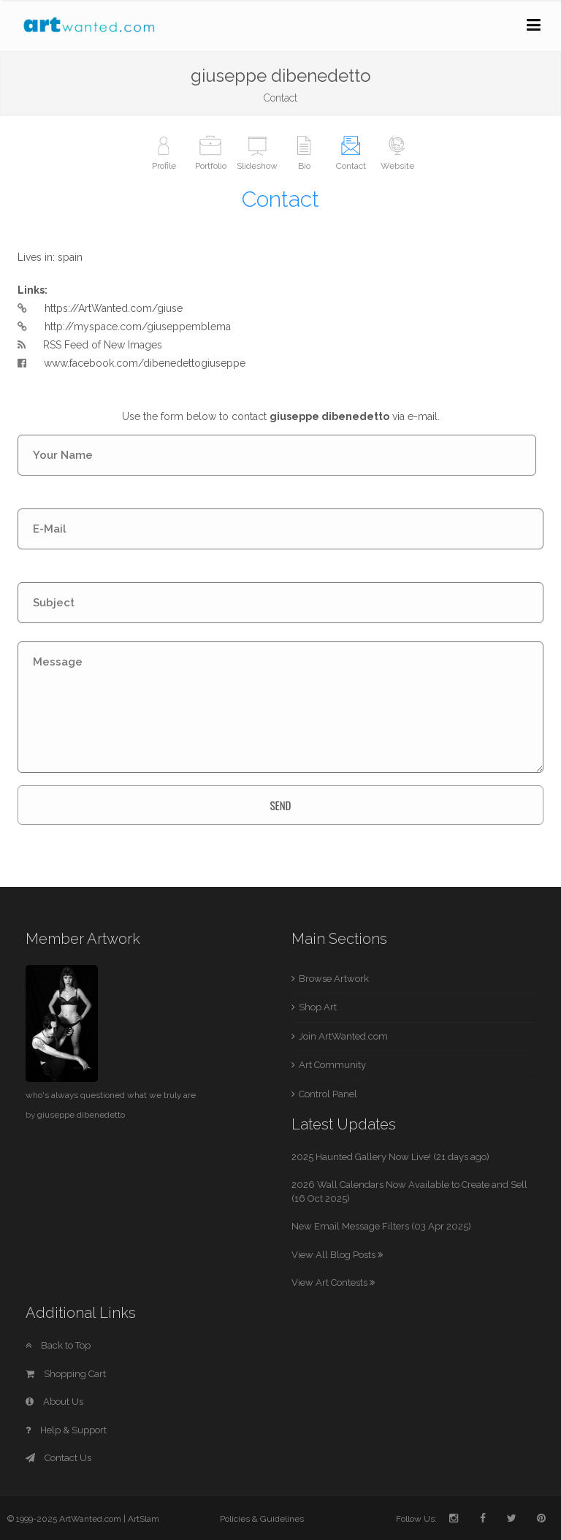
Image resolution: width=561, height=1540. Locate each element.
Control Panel (328, 1094)
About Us (54, 1401)
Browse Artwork (334, 978)
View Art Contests (333, 1282)
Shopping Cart (66, 1373)
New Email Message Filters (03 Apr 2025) (381, 1226)
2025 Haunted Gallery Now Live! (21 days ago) (390, 1156)
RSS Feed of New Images (102, 345)
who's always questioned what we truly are (111, 1095)
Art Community (332, 1064)
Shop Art (318, 1007)
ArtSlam (143, 1519)
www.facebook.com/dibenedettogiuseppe (131, 363)
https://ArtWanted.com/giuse (114, 308)
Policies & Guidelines (262, 1519)
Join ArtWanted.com (343, 1036)
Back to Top (58, 1345)
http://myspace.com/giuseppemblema (138, 326)
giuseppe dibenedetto (81, 1115)
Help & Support (66, 1430)
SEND (280, 805)
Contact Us (58, 1457)
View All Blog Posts (337, 1254)
